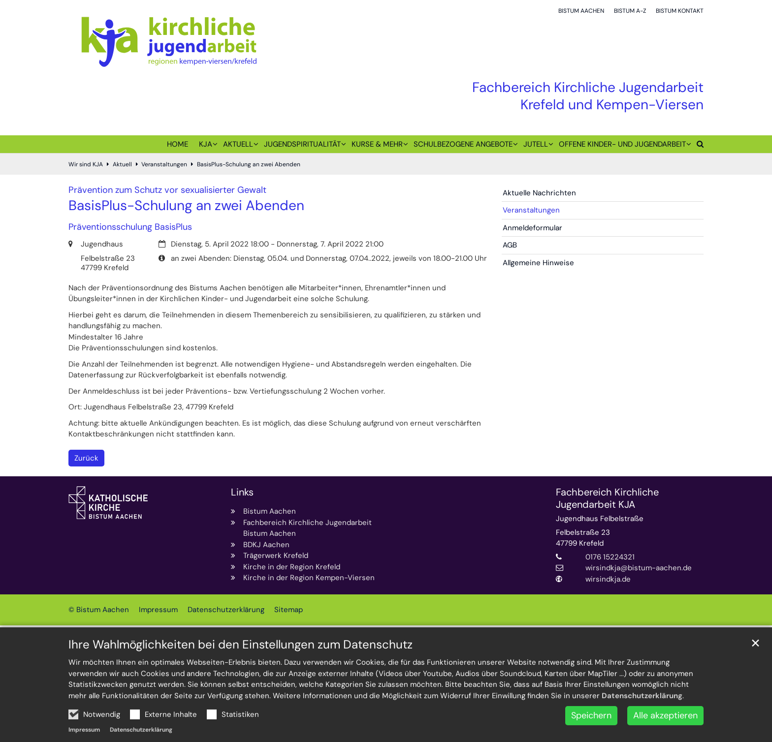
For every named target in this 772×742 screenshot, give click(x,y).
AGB (510, 245)
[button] (697, 146)
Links (242, 492)
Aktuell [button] (238, 144)
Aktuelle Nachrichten (539, 193)
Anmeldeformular (532, 228)
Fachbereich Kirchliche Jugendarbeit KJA (607, 498)
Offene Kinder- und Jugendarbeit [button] (622, 144)
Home (177, 144)
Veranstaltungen (164, 164)
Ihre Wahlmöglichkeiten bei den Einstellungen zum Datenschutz (240, 673)
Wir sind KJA (85, 164)
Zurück (86, 458)
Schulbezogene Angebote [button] (463, 144)
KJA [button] (205, 144)
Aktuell (122, 164)
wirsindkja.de (608, 579)
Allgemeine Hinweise (538, 263)
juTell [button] (535, 144)
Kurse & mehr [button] (377, 144)
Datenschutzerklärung (642, 725)
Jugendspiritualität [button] (302, 144)
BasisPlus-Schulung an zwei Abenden (248, 164)
